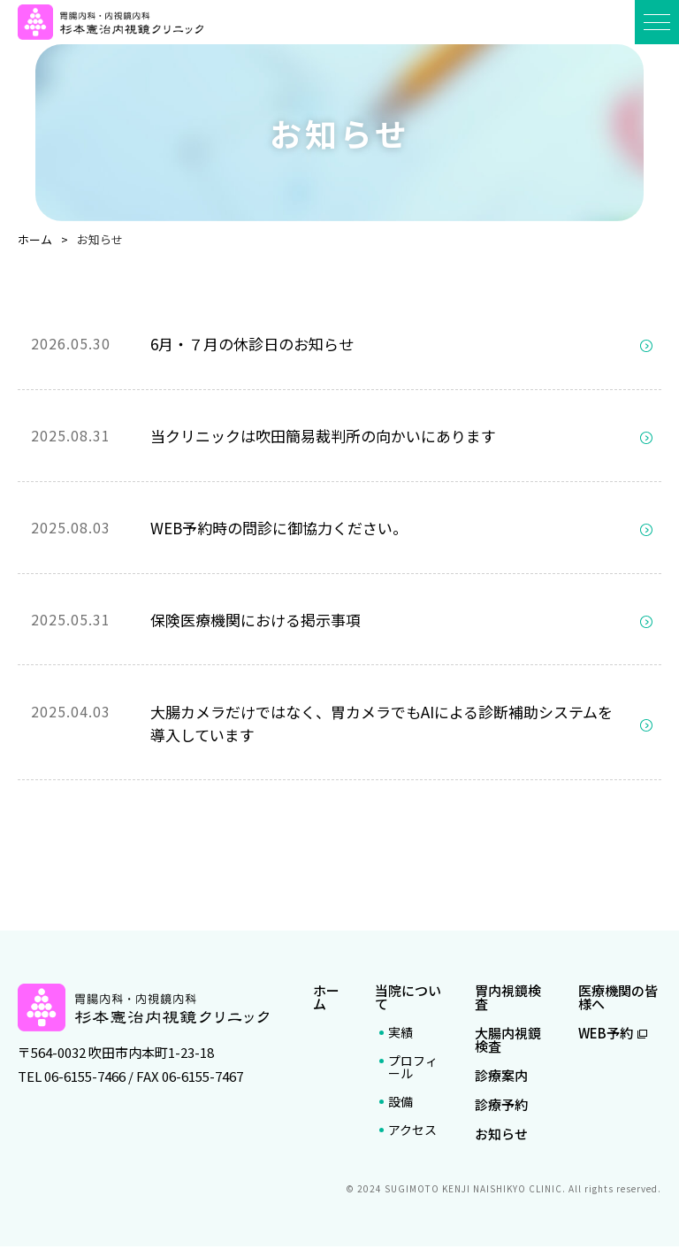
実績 (400, 1035)
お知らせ (501, 1136)
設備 (400, 1104)
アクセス (412, 1132)
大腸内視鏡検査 (508, 1042)
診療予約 (501, 1107)
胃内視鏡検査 (508, 999)
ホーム (326, 999)
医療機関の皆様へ (618, 999)
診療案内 (501, 1077)
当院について (408, 999)
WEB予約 (612, 1035)
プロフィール (413, 1069)
